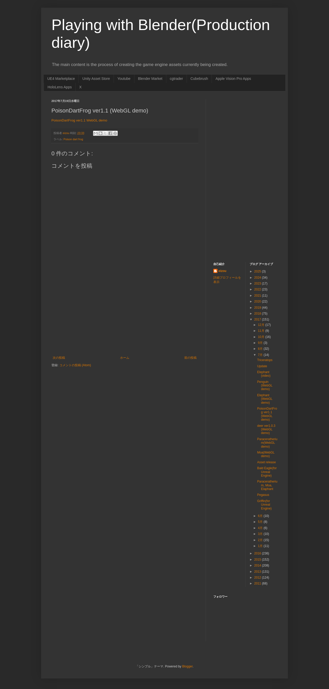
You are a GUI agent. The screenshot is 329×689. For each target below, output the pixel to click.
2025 (258, 271)
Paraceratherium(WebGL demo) (267, 442)
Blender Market (150, 79)
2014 (258, 565)
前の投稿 (190, 358)
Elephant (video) (263, 373)
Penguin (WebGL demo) (264, 385)
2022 (258, 289)
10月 (261, 337)
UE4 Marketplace (61, 79)
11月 (261, 331)
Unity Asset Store (96, 79)
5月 (260, 522)
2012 (258, 577)
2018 (258, 313)
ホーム (124, 358)
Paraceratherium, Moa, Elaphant (267, 485)
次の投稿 (59, 358)
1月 (260, 546)
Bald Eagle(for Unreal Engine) (267, 471)
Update (262, 366)
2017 (258, 319)
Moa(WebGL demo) (265, 454)
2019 (258, 307)
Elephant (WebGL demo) (264, 398)
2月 (260, 540)
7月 (260, 355)
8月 (260, 349)
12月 (261, 325)
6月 (260, 516)
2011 (258, 583)
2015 (258, 559)
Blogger (187, 666)
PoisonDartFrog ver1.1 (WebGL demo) (267, 414)
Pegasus (263, 495)
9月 (260, 343)
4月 (260, 528)
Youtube (124, 79)
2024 (258, 277)
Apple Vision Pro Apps (233, 79)
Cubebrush (199, 79)
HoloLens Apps (60, 87)
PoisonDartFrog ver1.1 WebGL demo (79, 120)
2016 (258, 553)
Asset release (266, 462)
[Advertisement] (124, 317)
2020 (258, 301)
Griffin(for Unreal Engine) (264, 504)
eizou (222, 271)
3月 (260, 534)
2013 (258, 571)
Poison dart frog (73, 139)
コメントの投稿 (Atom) (75, 365)
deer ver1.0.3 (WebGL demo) (266, 429)
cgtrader (176, 79)
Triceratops (264, 360)
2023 (258, 283)
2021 (258, 295)
